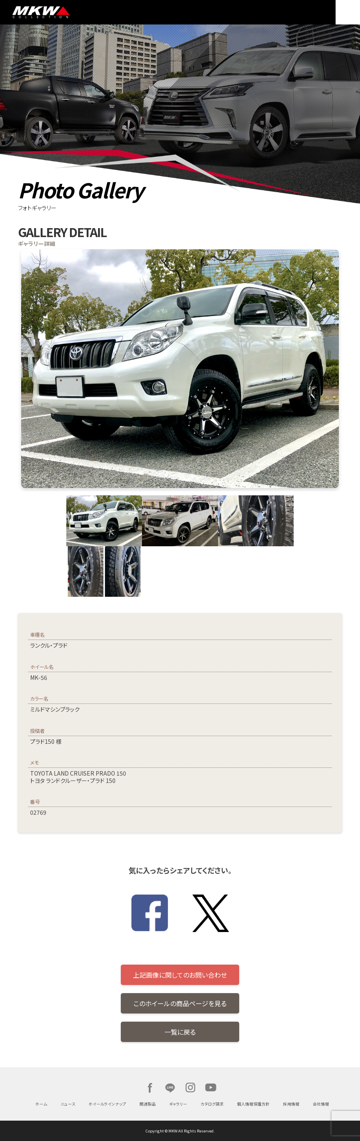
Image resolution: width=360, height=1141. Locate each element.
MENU (348, 12)
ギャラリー (178, 1104)
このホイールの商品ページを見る (180, 1003)
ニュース (68, 1104)
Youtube (211, 1087)
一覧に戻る (180, 1032)
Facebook (150, 1087)
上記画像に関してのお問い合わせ (180, 975)
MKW (58, 12)
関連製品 (148, 1104)
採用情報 (291, 1104)
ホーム (41, 1104)
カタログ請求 (212, 1104)
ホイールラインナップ (107, 1104)
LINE (170, 1087)
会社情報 (321, 1104)
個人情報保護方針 (253, 1104)
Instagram (190, 1087)
